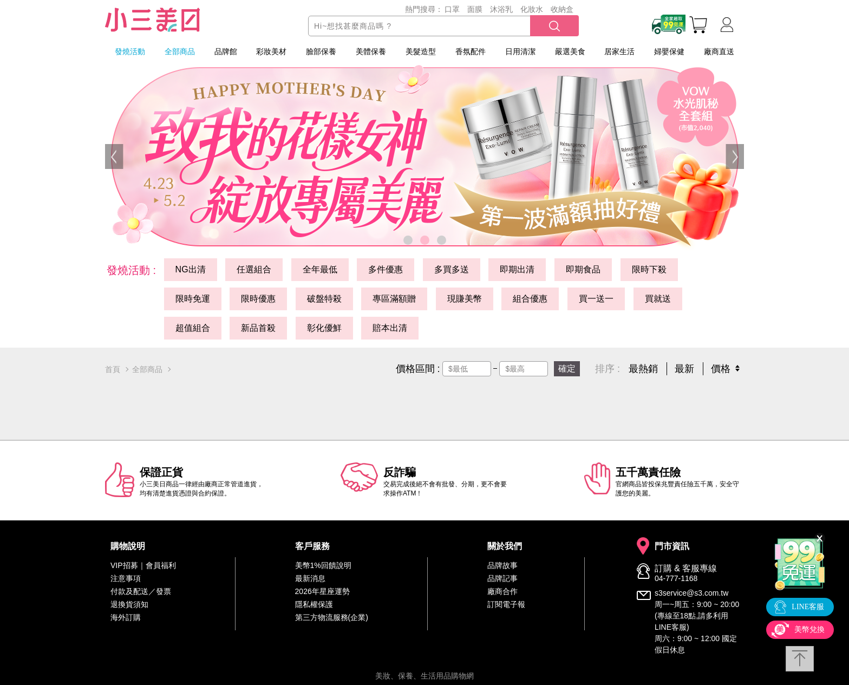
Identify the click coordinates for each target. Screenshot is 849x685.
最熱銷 (643, 368)
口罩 (452, 9)
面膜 (474, 9)
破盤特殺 (324, 298)
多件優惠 (385, 269)
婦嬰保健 (669, 51)
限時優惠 (258, 298)
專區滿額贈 (394, 298)
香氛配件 (470, 51)
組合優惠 (530, 298)
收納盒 (562, 9)
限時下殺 (649, 269)
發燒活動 (130, 51)
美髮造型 (421, 51)
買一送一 (596, 298)
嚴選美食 (570, 51)
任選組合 (254, 269)
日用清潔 (520, 51)
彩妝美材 (271, 51)
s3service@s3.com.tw (691, 593)
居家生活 (619, 51)
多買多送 (451, 269)
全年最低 (320, 269)
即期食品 (583, 269)
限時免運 (192, 298)
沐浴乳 (501, 9)
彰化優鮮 (324, 327)
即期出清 (517, 269)
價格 (720, 368)
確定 (567, 368)
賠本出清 (390, 327)
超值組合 (192, 327)
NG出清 (190, 269)
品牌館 (225, 51)
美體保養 (371, 51)
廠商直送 (719, 51)
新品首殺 (258, 327)
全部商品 (180, 51)
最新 (684, 368)
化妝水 (531, 9)
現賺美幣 (464, 298)
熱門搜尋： (424, 9)
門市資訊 (672, 546)
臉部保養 (321, 51)
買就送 (658, 298)
